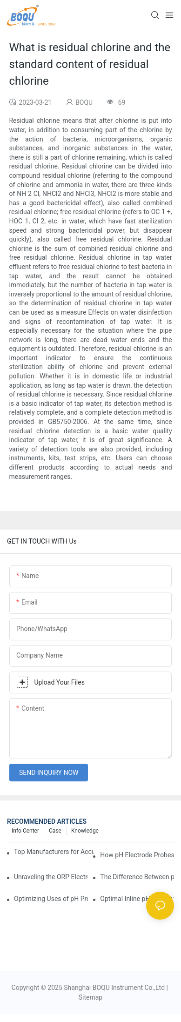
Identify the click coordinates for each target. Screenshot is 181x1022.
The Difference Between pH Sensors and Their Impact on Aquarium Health (137, 877)
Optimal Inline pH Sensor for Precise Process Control (137, 898)
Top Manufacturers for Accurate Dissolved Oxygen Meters (54, 851)
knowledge (85, 830)
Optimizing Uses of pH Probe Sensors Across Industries (51, 898)
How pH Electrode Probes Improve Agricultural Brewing (137, 855)
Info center (25, 830)
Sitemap (90, 997)
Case (55, 830)
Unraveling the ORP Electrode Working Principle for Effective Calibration (51, 877)
